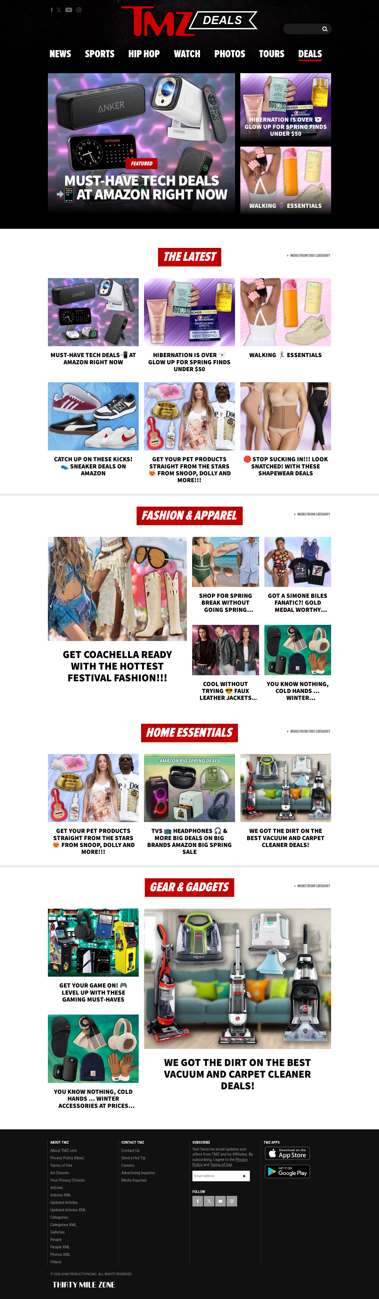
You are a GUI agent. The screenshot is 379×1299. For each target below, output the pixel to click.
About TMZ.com (63, 1150)
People (56, 1239)
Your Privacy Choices (67, 1180)
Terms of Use (61, 1165)
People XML (60, 1247)
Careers (127, 1165)
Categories (59, 1217)
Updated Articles (64, 1202)
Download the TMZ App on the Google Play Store (287, 1171)
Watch (187, 54)
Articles (56, 1188)
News (60, 54)
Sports (99, 54)
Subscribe (244, 1176)
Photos (229, 54)
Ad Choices (59, 1173)
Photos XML (60, 1254)
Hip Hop (144, 54)
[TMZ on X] (59, 10)
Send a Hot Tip (133, 1158)
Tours (271, 54)
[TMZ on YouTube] (220, 1201)
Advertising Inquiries (138, 1173)
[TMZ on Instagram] (78, 9)
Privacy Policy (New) (67, 1158)
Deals (310, 54)
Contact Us (130, 1150)
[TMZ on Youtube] (68, 9)
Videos (56, 1262)
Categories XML (63, 1225)
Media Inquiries (134, 1180)
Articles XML (60, 1195)
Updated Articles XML (68, 1210)
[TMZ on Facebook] (51, 10)
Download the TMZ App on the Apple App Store (287, 1153)
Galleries (57, 1232)
